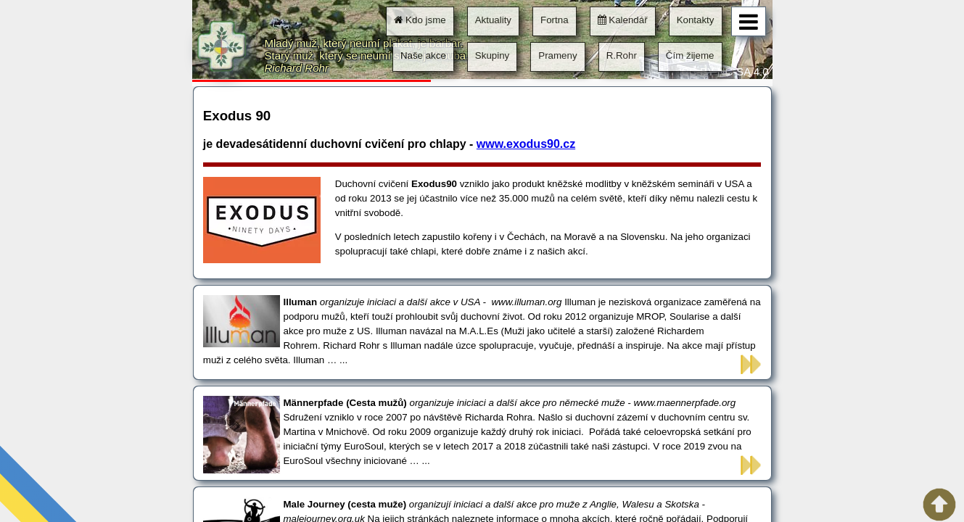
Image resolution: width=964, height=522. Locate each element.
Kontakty (695, 19)
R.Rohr (621, 55)
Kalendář (623, 19)
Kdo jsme (419, 19)
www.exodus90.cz (526, 144)
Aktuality (493, 19)
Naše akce (423, 55)
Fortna (554, 19)
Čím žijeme (690, 55)
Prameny (557, 55)
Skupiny (492, 55)
